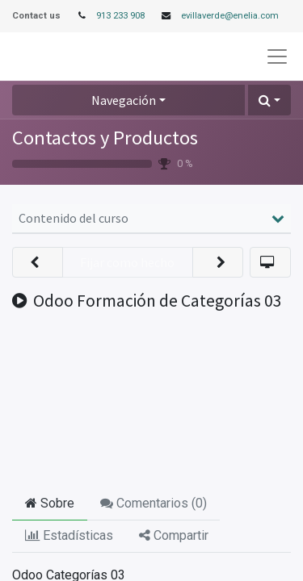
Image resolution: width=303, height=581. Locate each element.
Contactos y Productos (105, 137)
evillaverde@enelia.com (230, 15)
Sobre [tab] (49, 503)
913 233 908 (120, 15)
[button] (269, 100)
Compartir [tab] (173, 535)
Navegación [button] (123, 100)
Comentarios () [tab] (153, 503)
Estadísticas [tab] (69, 535)
